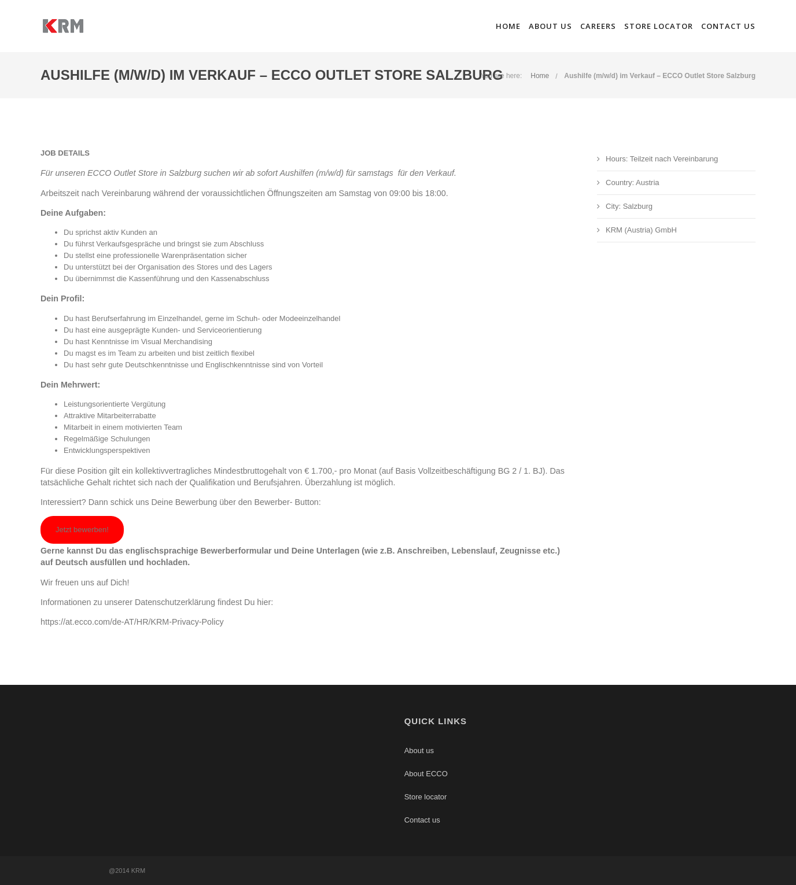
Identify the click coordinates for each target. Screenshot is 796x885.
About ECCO (426, 773)
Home (508, 26)
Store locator (658, 26)
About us (550, 26)
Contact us (728, 26)
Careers (598, 26)
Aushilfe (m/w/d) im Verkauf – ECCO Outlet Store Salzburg (660, 76)
